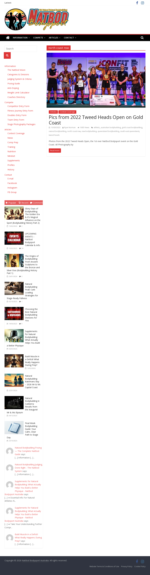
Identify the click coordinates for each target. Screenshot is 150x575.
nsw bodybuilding (89, 131)
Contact (69, 37)
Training (11, 147)
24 (22, 248)
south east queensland (129, 131)
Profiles (11, 165)
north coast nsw (74, 131)
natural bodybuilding (57, 131)
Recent (24, 202)
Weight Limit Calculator (18, 92)
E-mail (10, 178)
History (10, 169)
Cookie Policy (139, 566)
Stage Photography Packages (21, 124)
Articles (53, 37)
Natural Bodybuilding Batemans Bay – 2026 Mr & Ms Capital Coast (32, 381)
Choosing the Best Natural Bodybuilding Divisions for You (31, 315)
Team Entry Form (15, 119)
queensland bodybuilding (108, 131)
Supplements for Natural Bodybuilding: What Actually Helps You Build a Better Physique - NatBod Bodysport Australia (23, 488)
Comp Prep (12, 142)
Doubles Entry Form (17, 115)
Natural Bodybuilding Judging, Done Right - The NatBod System (29, 467)
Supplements (13, 160)
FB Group (12, 192)
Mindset (11, 156)
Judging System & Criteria (19, 79)
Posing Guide (13, 83)
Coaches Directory (16, 97)
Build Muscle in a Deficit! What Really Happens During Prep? (32, 360)
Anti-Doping (13, 88)
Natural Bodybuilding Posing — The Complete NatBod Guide (28, 451)
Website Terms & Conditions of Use (104, 566)
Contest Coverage (67, 112)
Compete (38, 37)
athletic (97, 127)
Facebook (12, 183)
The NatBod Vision (16, 70)
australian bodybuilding (111, 127)
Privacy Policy (126, 566)
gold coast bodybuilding (132, 127)
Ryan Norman (70, 127)
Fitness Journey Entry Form (20, 110)
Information (20, 37)
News (10, 137)
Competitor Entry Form (18, 106)
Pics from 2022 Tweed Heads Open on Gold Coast (96, 120)
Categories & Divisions (18, 74)
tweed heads (54, 135)
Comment (36, 202)
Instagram (12, 187)
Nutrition (11, 151)
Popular (11, 202)
